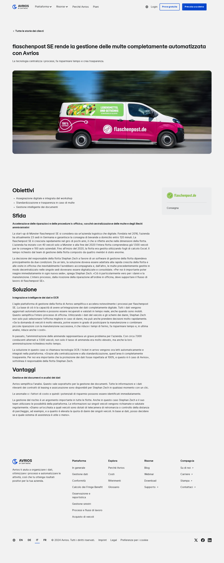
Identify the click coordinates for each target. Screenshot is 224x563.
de (29, 540)
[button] (44, 7)
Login (154, 7)
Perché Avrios (80, 7)
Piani (96, 7)
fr (44, 540)
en (21, 540)
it (37, 540)
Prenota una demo (194, 7)
